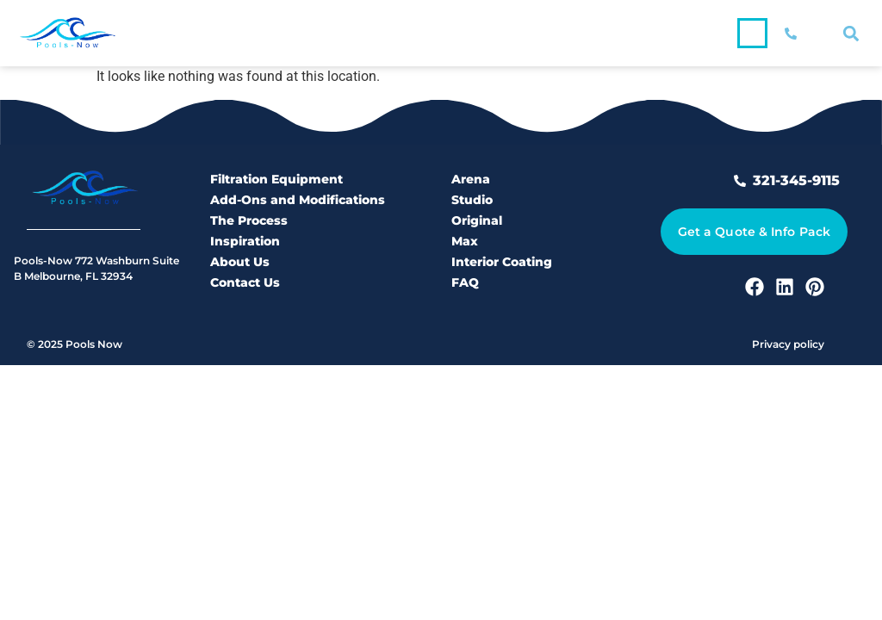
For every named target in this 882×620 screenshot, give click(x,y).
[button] (752, 33)
